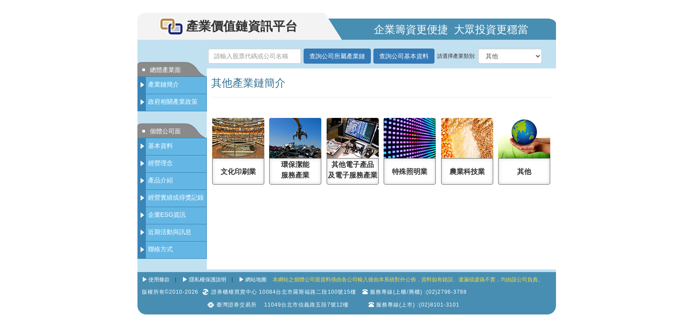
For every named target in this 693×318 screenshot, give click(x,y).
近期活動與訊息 (169, 231)
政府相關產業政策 (173, 101)
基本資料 (160, 145)
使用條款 (159, 279)
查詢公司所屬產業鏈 (337, 56)
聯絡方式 (160, 249)
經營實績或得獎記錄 (176, 197)
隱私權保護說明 (207, 279)
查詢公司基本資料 (404, 56)
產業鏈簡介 (163, 84)
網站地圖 (256, 279)
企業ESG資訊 (167, 214)
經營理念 (160, 163)
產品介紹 (160, 180)
